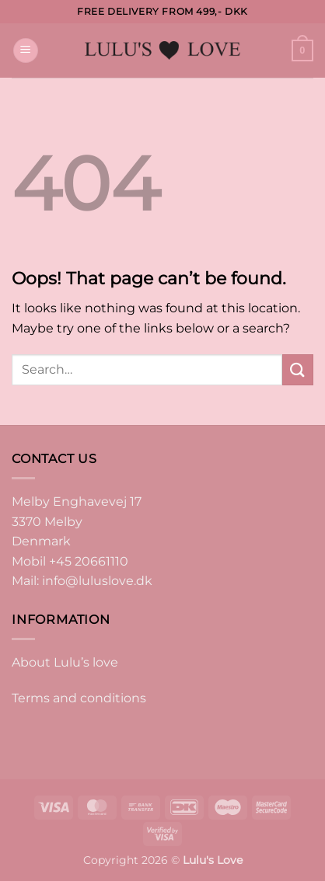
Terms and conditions (79, 698)
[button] (25, 51)
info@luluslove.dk (97, 580)
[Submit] (297, 369)
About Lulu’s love (65, 662)
